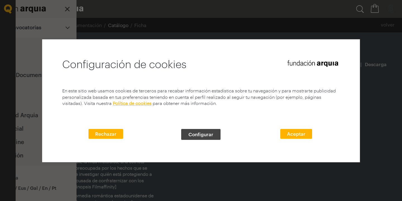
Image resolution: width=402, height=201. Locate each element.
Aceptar (296, 134)
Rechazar (105, 134)
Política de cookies (132, 103)
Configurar (200, 134)
